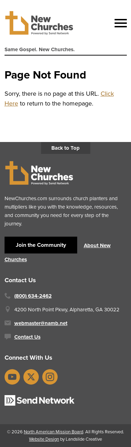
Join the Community (41, 245)
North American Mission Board (53, 431)
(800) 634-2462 (33, 296)
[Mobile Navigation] (119, 23)
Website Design (44, 439)
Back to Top (65, 148)
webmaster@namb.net (40, 323)
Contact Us (27, 337)
